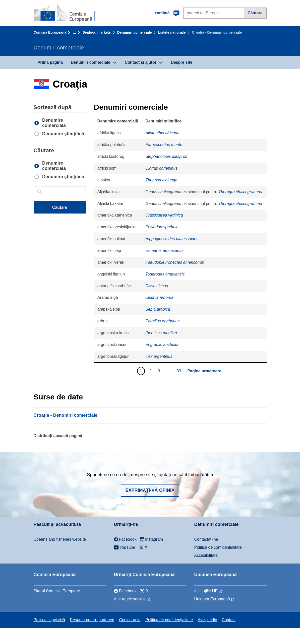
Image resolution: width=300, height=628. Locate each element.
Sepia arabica (157, 309)
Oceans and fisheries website (60, 539)
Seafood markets (97, 32)
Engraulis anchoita (161, 344)
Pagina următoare (204, 371)
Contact (228, 620)
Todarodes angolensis (165, 274)
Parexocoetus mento (163, 145)
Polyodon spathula (161, 227)
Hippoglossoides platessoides (171, 239)
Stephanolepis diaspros (166, 156)
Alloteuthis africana (162, 133)
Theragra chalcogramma (240, 192)
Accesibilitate (206, 555)
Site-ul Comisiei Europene (57, 591)
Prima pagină (50, 62)
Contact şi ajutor (140, 62)
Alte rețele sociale (130, 599)
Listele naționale (172, 32)
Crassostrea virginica (164, 215)
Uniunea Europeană (212, 599)
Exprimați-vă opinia (149, 490)
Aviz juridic (207, 620)
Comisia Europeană (50, 32)
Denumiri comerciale (134, 32)
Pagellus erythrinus (162, 321)
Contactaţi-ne (206, 539)
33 (180, 371)
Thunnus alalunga (161, 180)
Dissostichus (156, 286)
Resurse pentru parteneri (92, 620)
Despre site (181, 62)
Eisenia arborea (159, 297)
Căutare (255, 13)
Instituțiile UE (206, 591)
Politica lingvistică (49, 620)
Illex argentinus (158, 356)
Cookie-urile (129, 620)
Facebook (125, 591)
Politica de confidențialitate (218, 547)
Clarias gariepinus (161, 168)
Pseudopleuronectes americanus (174, 262)
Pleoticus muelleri (161, 333)
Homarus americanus (164, 250)
